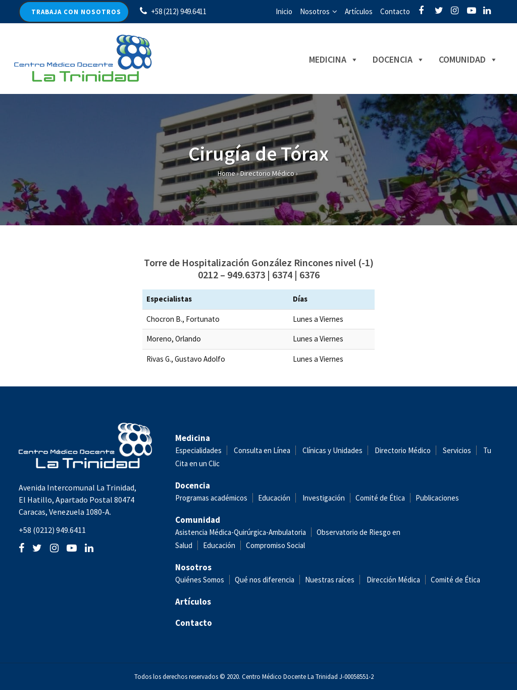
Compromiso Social (275, 545)
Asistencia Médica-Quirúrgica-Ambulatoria (240, 532)
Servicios (457, 450)
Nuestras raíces (329, 579)
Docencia (388, 59)
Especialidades (198, 450)
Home (226, 173)
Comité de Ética (380, 498)
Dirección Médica (392, 579)
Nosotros (315, 11)
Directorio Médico (267, 173)
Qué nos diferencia (264, 579)
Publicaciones (437, 498)
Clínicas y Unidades (332, 450)
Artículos (359, 11)
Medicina (323, 59)
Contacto (395, 11)
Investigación (323, 498)
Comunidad (457, 59)
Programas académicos (211, 498)
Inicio (284, 11)
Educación (274, 498)
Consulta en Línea (262, 450)
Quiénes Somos (199, 579)
